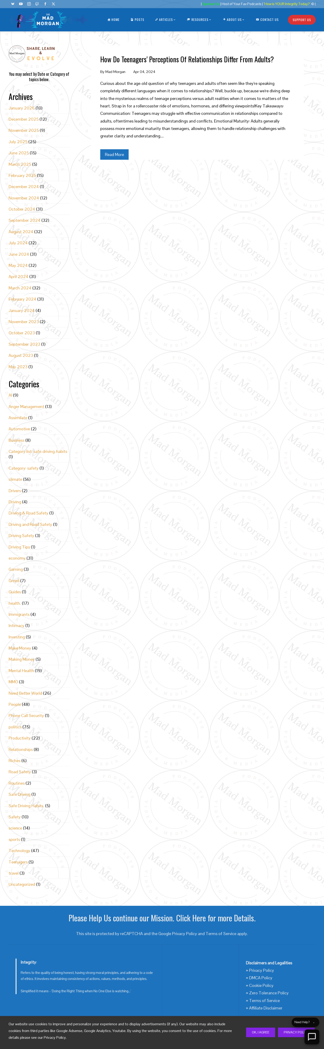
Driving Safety (21, 535)
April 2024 (18, 276)
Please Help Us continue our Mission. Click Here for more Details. (162, 918)
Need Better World (25, 693)
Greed (14, 580)
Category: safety (24, 468)
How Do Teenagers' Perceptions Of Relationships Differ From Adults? (187, 59)
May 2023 (18, 366)
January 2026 (22, 108)
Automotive (19, 429)
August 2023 (21, 355)
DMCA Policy (260, 977)
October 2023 (22, 332)
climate (15, 479)
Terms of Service (221, 933)
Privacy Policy (296, 1032)
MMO (13, 681)
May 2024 (18, 265)
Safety (15, 817)
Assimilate (18, 417)
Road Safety (20, 771)
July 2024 (18, 243)
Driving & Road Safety (28, 513)
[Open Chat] (311, 1036)
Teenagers (18, 862)
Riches (14, 760)
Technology (19, 850)
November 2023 (24, 321)
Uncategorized (22, 884)
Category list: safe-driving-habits (38, 451)
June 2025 (19, 153)
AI (10, 395)
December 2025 (24, 119)
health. (15, 603)
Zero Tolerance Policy (269, 993)
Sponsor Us (211, 4)
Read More (114, 154)
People (15, 704)
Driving (15, 502)
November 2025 (24, 130)
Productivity (20, 738)
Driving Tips (19, 547)
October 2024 (22, 209)
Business (16, 440)
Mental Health (21, 670)
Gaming (16, 569)
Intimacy (16, 625)
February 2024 (22, 299)
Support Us (302, 19)
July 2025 (18, 141)
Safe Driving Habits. (26, 805)
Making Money (22, 659)
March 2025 (20, 164)
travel (14, 873)
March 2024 (20, 288)
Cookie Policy (261, 985)
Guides (15, 591)
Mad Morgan (115, 71)
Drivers (15, 490)
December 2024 (24, 186)
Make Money (20, 648)
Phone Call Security (26, 715)
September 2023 (24, 344)
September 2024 (24, 220)
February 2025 (22, 175)
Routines (17, 783)
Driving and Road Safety (30, 524)
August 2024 (21, 231)
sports (14, 839)
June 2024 (19, 254)
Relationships (21, 749)
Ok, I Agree (260, 1032)
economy (17, 558)
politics (15, 727)
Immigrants (19, 614)
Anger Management (26, 406)
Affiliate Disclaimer (265, 1008)
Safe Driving (19, 794)
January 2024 (22, 310)
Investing (17, 637)
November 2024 (24, 198)
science (15, 828)
